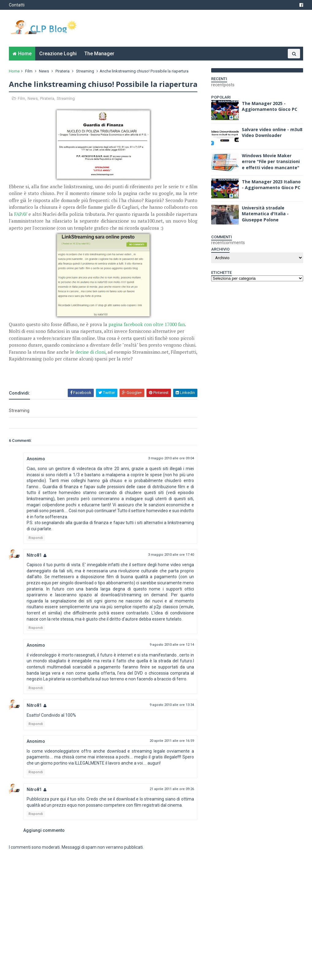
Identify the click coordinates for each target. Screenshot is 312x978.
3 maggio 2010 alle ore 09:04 (171, 458)
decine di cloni (90, 352)
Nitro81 (34, 555)
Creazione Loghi (58, 53)
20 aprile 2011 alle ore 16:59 (172, 741)
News (44, 71)
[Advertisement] (80, 371)
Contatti (17, 4)
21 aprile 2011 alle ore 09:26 (172, 789)
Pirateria (62, 71)
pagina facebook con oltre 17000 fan (146, 324)
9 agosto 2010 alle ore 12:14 (172, 645)
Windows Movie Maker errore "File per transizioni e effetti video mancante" (271, 161)
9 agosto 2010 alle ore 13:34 (172, 705)
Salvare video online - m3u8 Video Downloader (272, 132)
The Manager (99, 53)
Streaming (85, 71)
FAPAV (20, 214)
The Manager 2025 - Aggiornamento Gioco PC (269, 106)
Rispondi (36, 538)
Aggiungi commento (44, 830)
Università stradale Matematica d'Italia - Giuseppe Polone (265, 214)
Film (28, 71)
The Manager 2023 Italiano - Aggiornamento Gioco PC (271, 185)
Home (25, 53)
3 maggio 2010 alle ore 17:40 (171, 555)
